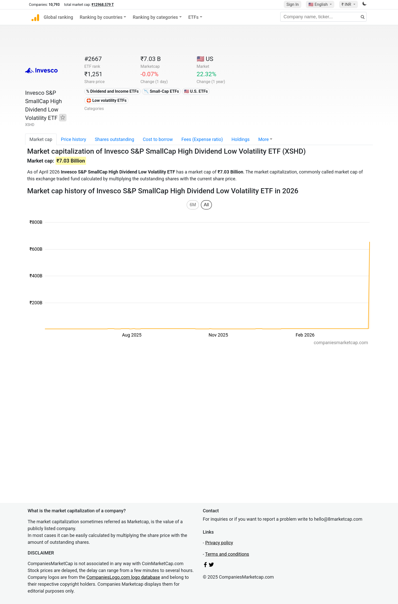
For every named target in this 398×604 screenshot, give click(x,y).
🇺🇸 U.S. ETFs (196, 91)
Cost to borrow (158, 139)
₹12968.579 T (103, 5)
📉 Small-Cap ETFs (161, 91)
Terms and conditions (227, 554)
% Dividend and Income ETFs (112, 91)
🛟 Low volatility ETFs (106, 100)
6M (193, 204)
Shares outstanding (114, 139)
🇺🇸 (318, 4)
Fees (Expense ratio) (202, 139)
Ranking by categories (155, 17)
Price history (73, 139)
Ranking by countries (101, 17)
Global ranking (58, 17)
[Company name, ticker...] (323, 17)
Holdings (240, 139)
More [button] (263, 139)
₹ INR (347, 4)
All (206, 204)
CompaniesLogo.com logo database (123, 577)
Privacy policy (219, 542)
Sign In (292, 4)
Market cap (40, 139)
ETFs (193, 17)
